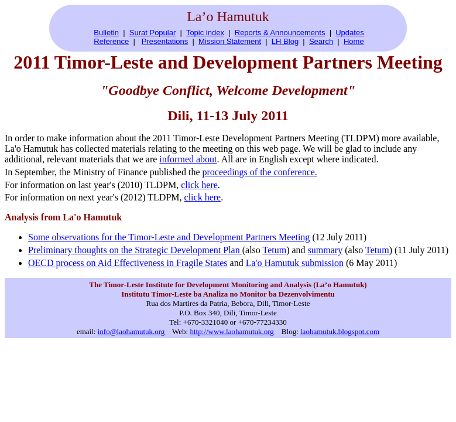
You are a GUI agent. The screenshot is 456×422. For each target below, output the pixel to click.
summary (325, 250)
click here (199, 185)
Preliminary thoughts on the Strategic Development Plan (135, 250)
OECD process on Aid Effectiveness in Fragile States (128, 263)
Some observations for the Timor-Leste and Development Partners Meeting (169, 237)
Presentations (165, 41)
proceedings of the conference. (260, 172)
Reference (111, 41)
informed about (188, 159)
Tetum (275, 250)
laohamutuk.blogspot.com (339, 331)
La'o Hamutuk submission (295, 263)
